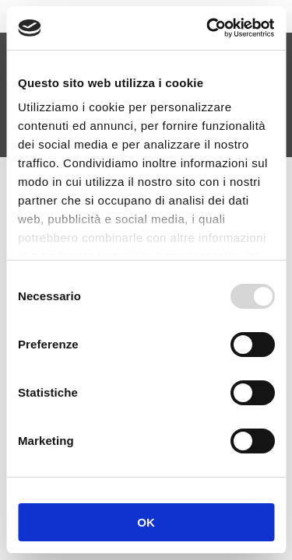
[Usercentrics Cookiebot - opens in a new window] (208, 28)
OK (146, 522)
